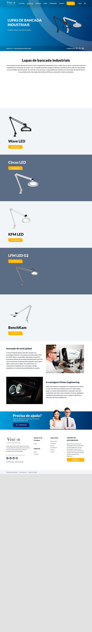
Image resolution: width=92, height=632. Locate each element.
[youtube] (16, 458)
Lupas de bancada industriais (22, 48)
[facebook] (7, 458)
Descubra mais (15, 147)
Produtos (9, 48)
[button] (85, 3)
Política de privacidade (12, 472)
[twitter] (10, 458)
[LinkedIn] (82, 48)
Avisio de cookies (32, 472)
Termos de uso (23, 472)
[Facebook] (76, 48)
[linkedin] (13, 458)
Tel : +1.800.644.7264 (21, 425)
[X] (79, 48)
